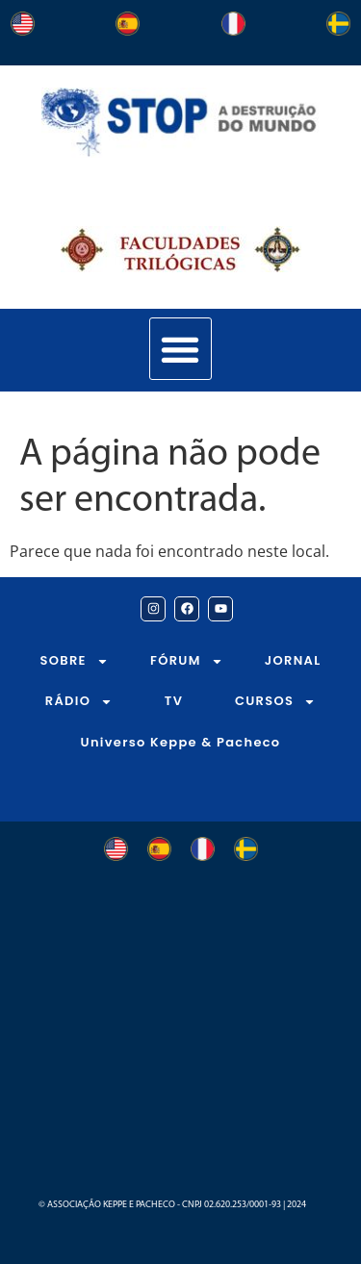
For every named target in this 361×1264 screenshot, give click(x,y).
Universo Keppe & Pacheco (181, 742)
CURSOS (275, 702)
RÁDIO (79, 702)
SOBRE (74, 661)
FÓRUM (186, 661)
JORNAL (293, 660)
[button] (180, 348)
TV (174, 701)
